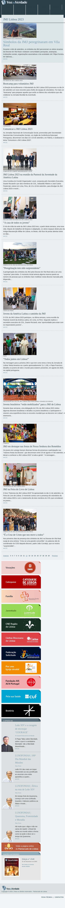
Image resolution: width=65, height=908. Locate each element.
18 (43, 556)
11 (24, 556)
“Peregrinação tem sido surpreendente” (21, 268)
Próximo (55, 556)
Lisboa (19, 7)
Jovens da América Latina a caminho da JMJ (24, 313)
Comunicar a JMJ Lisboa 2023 (17, 129)
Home (7, 7)
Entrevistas (7, 12)
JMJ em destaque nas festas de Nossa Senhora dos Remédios (32, 446)
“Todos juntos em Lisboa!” (16, 359)
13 (29, 556)
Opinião (44, 12)
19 (46, 556)
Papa (44, 7)
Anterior (6, 556)
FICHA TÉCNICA (46, 897)
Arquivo (31, 12)
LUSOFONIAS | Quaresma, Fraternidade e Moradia (26, 816)
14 (32, 556)
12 (26, 556)
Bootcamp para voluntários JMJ (18, 83)
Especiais (19, 12)
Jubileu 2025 (31, 7)
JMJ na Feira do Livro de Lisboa (18, 489)
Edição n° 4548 (28, 859)
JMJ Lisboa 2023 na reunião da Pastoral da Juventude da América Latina (30, 176)
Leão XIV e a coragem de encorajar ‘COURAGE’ (26, 729)
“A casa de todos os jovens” (16, 222)
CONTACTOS (59, 897)
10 (21, 556)
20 (49, 556)
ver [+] (5, 59)
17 (40, 556)
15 (35, 556)
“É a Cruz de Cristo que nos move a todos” (23, 534)
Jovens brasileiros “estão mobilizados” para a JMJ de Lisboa (32, 404)
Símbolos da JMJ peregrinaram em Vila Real (31, 43)
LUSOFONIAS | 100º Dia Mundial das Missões (25, 759)
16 (38, 556)
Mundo (56, 7)
